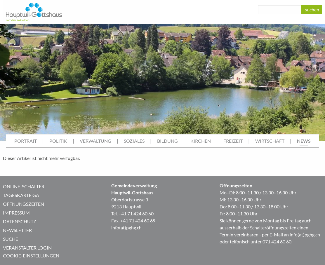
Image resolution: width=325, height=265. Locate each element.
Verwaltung (95, 141)
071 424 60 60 (277, 241)
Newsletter (17, 230)
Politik (58, 141)
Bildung (167, 141)
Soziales (134, 141)
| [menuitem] (43, 141)
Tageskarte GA (21, 195)
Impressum (16, 212)
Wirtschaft (269, 141)
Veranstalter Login (27, 247)
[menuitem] (25, 141)
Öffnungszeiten (23, 204)
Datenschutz (19, 221)
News (304, 141)
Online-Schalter (23, 186)
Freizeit (233, 141)
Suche (10, 239)
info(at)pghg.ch (126, 227)
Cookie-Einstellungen (31, 255)
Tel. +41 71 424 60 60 (132, 213)
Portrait (25, 141)
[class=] (280, 9)
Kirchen (200, 141)
